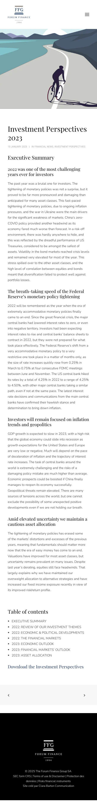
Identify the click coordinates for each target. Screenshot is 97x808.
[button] (87, 14)
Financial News (44, 147)
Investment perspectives (69, 147)
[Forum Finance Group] (19, 14)
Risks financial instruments (54, 781)
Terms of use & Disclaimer (49, 776)
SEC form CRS (22, 776)
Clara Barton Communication (56, 786)
